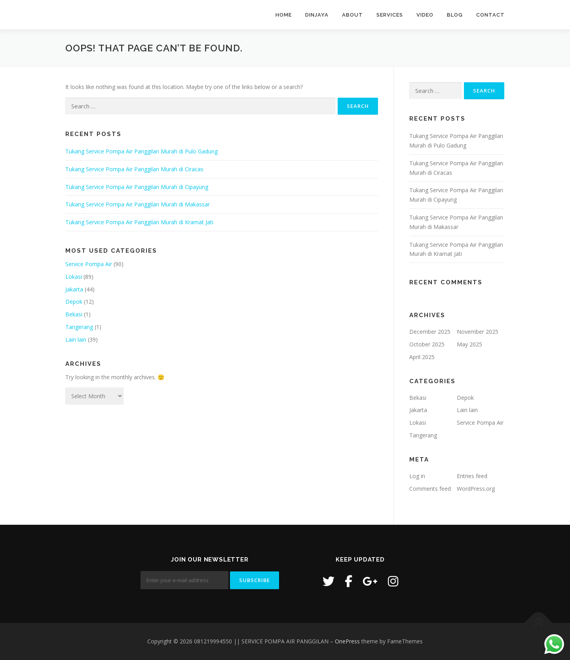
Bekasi (73, 314)
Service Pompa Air (88, 264)
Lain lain (75, 339)
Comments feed (430, 488)
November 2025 (477, 331)
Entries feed (472, 476)
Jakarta (74, 289)
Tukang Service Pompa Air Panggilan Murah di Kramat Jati (139, 222)
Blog (455, 15)
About (352, 15)
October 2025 (427, 344)
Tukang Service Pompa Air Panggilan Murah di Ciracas (134, 169)
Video (424, 15)
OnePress (347, 641)
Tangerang (79, 327)
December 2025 (429, 331)
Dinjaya (317, 15)
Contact (490, 15)
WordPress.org (476, 488)
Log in (417, 476)
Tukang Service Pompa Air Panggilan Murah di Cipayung (136, 187)
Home (284, 15)
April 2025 (422, 357)
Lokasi (73, 276)
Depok (73, 301)
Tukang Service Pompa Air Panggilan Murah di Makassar (137, 204)
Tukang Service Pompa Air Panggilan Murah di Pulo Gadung (141, 151)
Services (389, 15)
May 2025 (469, 344)
